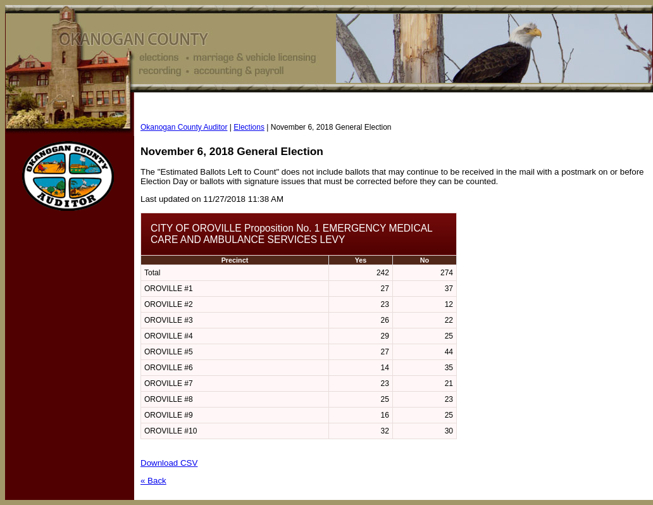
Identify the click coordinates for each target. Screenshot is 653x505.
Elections (248, 127)
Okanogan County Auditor (183, 127)
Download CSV (168, 463)
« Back (153, 480)
